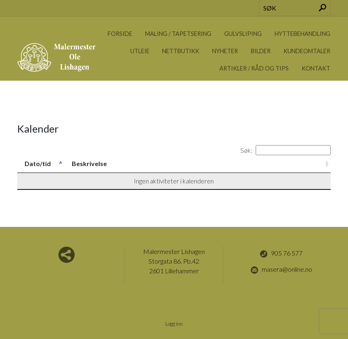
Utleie (140, 51)
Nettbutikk (180, 51)
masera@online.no (281, 269)
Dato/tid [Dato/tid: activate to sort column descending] (38, 163)
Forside (120, 33)
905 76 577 (281, 253)
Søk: (285, 150)
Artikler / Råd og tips (254, 68)
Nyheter (225, 51)
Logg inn (174, 323)
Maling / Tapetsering (178, 33)
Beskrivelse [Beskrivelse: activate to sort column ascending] (89, 163)
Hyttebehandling (302, 33)
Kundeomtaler (306, 51)
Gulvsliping (243, 33)
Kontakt (316, 68)
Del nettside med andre (66, 255)
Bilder (261, 51)
